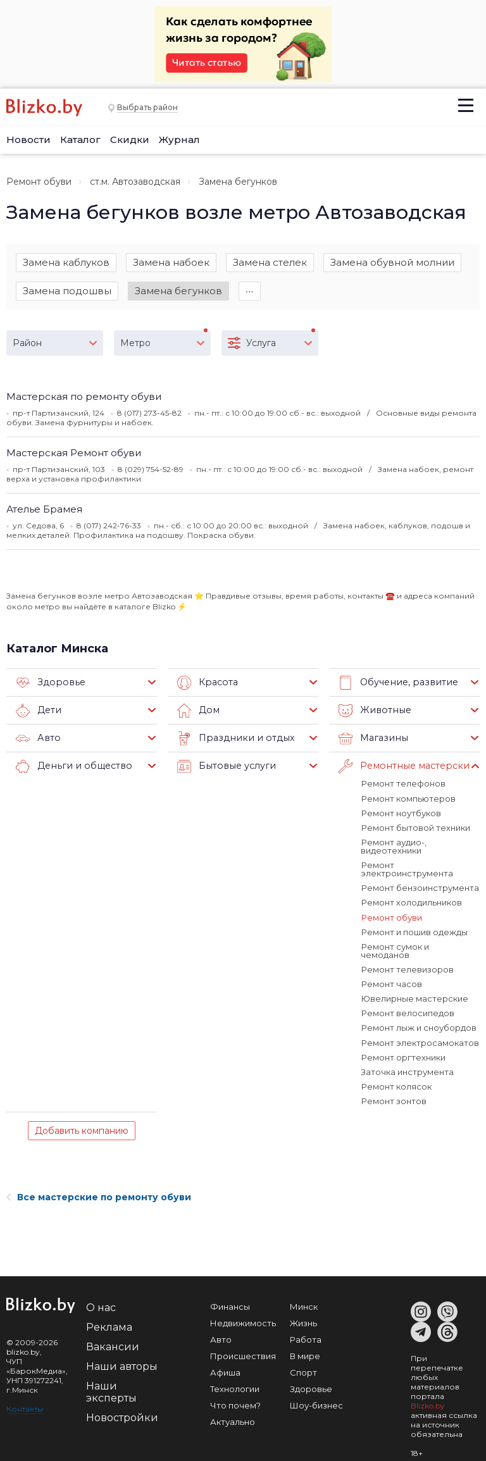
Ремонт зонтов (393, 1091)
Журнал (179, 139)
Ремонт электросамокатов (419, 1033)
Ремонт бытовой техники (415, 828)
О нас (101, 1298)
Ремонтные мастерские (404, 767)
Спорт (303, 1363)
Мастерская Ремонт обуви (73, 453)
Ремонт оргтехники (403, 1048)
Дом (197, 711)
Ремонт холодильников (411, 902)
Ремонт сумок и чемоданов (420, 946)
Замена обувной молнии (392, 262)
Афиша (225, 1363)
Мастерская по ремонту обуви (83, 397)
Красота (206, 683)
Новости (28, 139)
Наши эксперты (111, 1383)
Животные (373, 711)
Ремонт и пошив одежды (414, 931)
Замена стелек (270, 262)
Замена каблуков (66, 262)
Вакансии (112, 1337)
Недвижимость (243, 1314)
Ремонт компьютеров (408, 798)
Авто (37, 739)
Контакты (24, 1399)
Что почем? (235, 1396)
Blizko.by (428, 1396)
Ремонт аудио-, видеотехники (393, 846)
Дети (38, 711)
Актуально (232, 1412)
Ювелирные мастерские (414, 990)
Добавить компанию (81, 1121)
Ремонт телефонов (403, 784)
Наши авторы (122, 1357)
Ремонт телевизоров (407, 960)
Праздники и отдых (232, 739)
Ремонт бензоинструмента (419, 888)
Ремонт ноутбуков (400, 813)
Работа (305, 1330)
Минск (304, 1297)
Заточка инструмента (407, 1062)
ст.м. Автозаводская (135, 181)
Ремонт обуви (39, 181)
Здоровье (49, 683)
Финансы (230, 1297)
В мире (305, 1346)
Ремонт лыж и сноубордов (418, 1019)
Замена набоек (171, 262)
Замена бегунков (178, 291)
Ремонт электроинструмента (407, 869)
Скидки (129, 139)
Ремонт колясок (396, 1077)
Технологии (234, 1379)
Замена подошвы (67, 291)
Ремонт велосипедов (407, 1004)
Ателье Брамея (44, 510)
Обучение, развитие (396, 683)
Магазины (372, 739)
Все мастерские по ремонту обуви (98, 1187)
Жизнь (303, 1314)
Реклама (109, 1318)
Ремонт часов (391, 975)
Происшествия (243, 1346)
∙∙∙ (250, 291)
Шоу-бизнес (316, 1396)
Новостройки (122, 1408)
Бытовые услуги (224, 767)
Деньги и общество (71, 767)
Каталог (80, 139)
